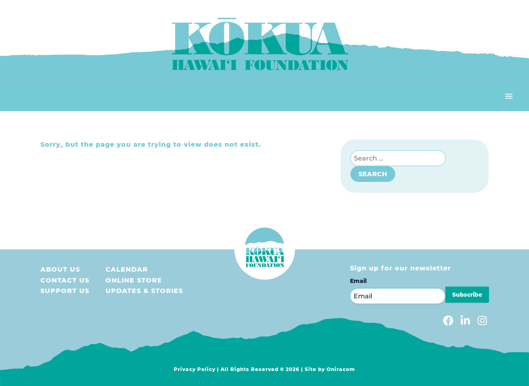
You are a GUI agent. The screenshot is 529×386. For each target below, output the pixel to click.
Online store (133, 280)
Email (358, 281)
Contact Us (64, 280)
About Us (60, 269)
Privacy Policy (194, 369)
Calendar (126, 269)
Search (372, 174)
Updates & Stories (144, 291)
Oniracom (341, 369)
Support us (64, 291)
